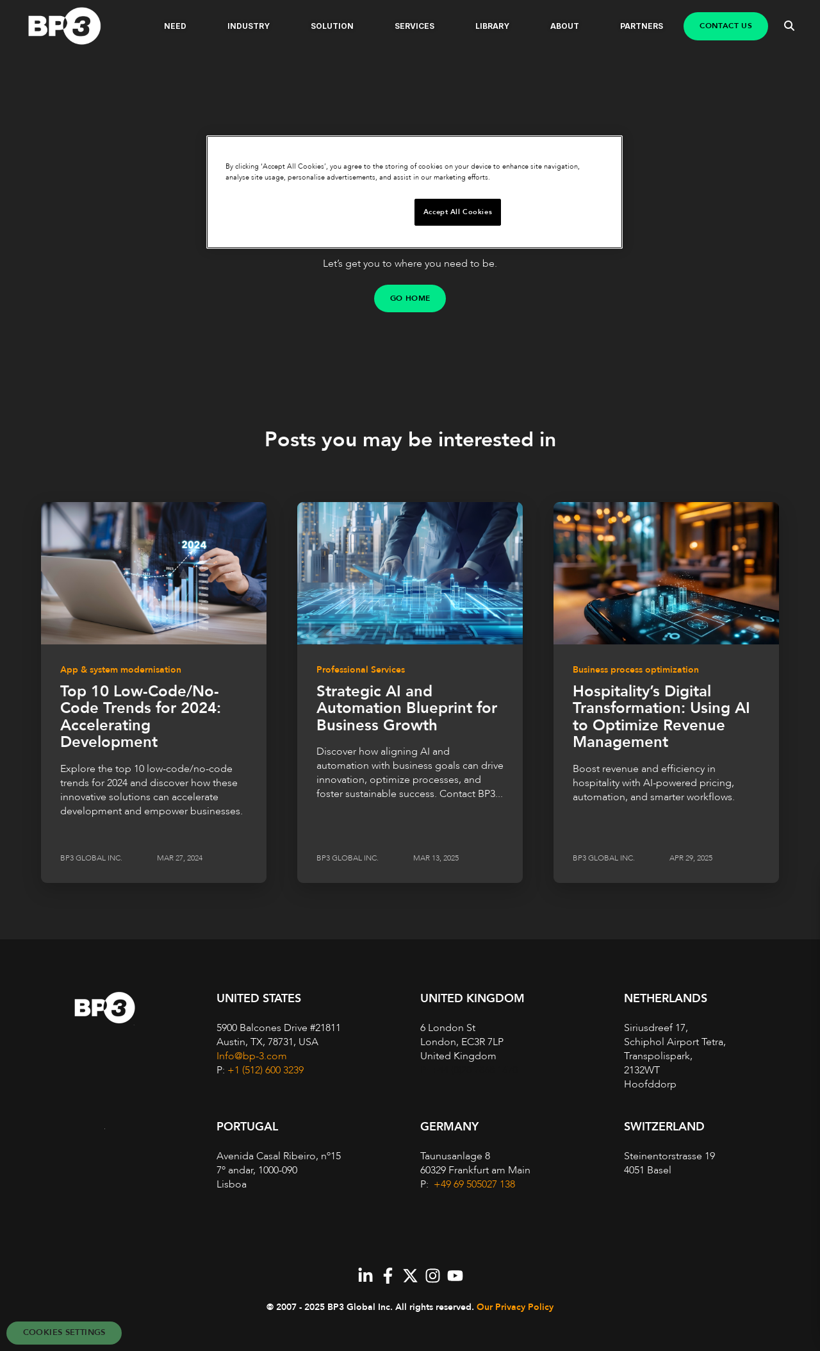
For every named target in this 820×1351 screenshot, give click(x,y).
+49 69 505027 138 (473, 1184)
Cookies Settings (64, 1332)
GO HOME (410, 298)
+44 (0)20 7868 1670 (474, 1070)
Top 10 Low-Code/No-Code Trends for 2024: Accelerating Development (140, 717)
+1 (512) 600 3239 (265, 1070)
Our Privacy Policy (515, 1307)
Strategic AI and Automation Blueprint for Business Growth (406, 708)
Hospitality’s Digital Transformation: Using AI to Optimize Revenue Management (661, 717)
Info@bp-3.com (252, 1056)
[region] (414, 192)
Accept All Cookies (457, 212)
